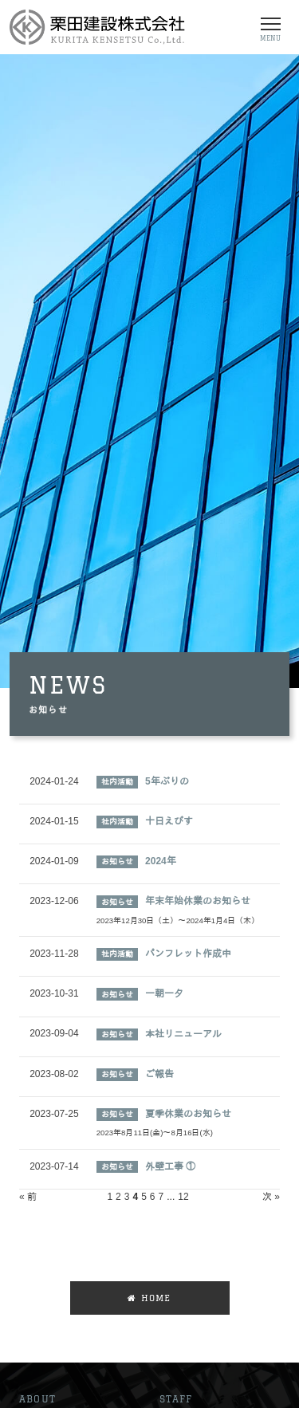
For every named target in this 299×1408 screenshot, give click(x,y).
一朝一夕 (164, 993)
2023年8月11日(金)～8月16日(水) (154, 1132)
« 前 (28, 1196)
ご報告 (159, 1074)
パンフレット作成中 (188, 953)
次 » (271, 1196)
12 (183, 1196)
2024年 (160, 861)
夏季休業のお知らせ (188, 1113)
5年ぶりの (167, 781)
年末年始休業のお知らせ (197, 901)
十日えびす (169, 821)
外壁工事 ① (170, 1166)
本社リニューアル (183, 1034)
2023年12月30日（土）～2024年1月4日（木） (178, 920)
